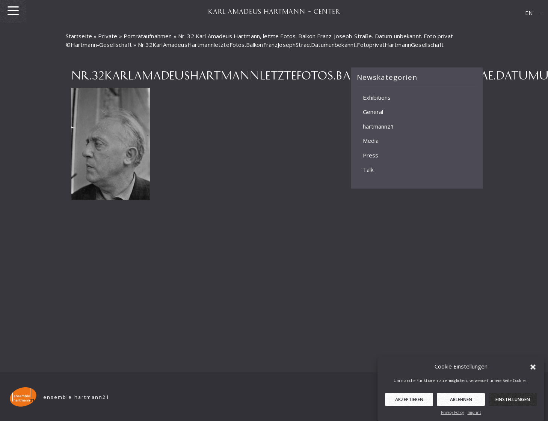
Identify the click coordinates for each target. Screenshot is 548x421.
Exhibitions (377, 97)
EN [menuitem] (529, 12)
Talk (368, 169)
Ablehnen (461, 402)
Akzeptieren (409, 402)
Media (371, 140)
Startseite (79, 36)
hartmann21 (378, 126)
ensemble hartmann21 (76, 397)
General (373, 111)
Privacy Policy (452, 415)
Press (370, 155)
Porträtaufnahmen (148, 36)
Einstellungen (512, 402)
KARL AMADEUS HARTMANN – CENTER (274, 11)
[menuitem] (528, 13)
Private (107, 36)
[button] (533, 369)
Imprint (474, 415)
